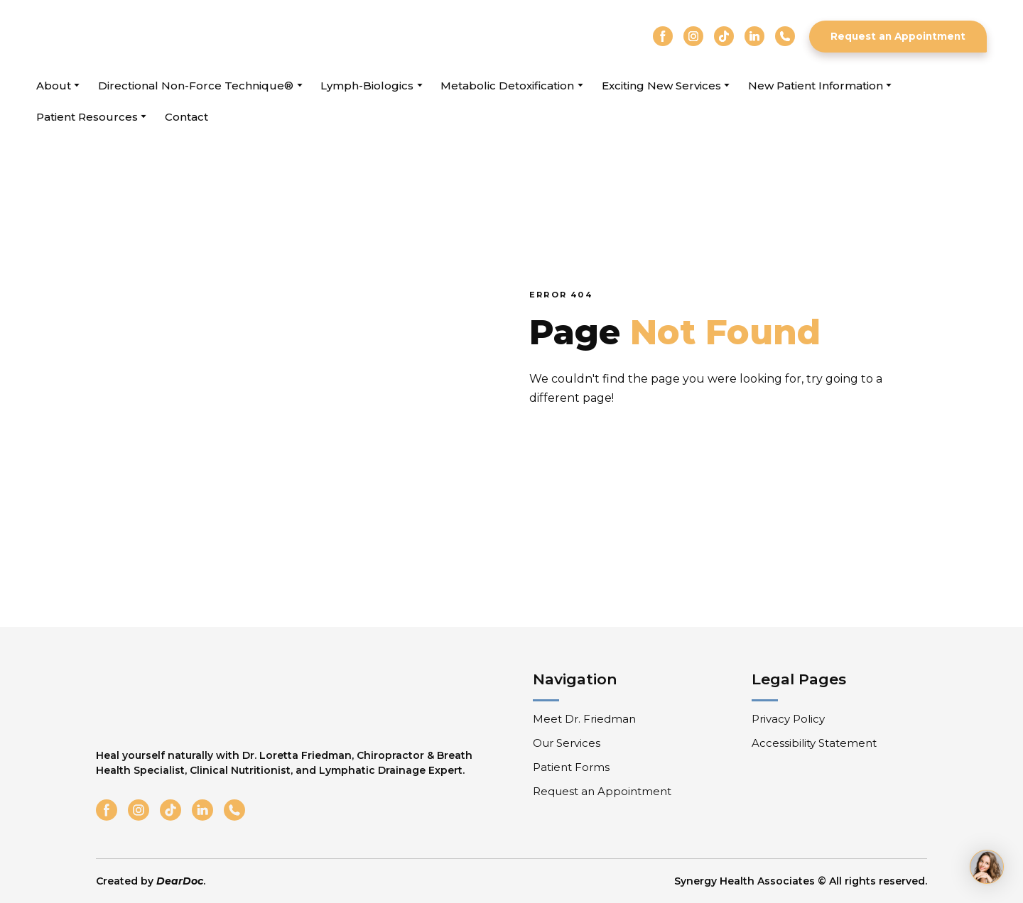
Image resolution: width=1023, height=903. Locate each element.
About (53, 85)
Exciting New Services (661, 85)
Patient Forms (571, 767)
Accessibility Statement (814, 743)
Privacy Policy (788, 719)
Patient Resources (87, 117)
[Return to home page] (116, 36)
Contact (186, 117)
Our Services (566, 743)
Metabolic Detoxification (507, 85)
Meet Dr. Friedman (584, 719)
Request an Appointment (602, 791)
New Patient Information (815, 85)
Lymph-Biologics (366, 85)
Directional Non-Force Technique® (195, 85)
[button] (663, 36)
